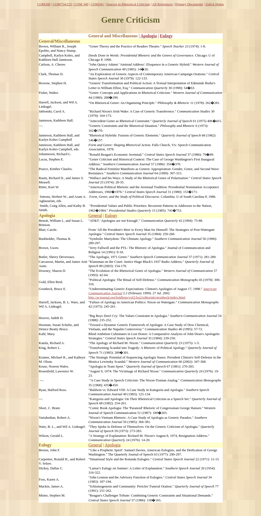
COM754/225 (62, 4)
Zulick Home (214, 4)
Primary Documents (189, 4)
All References (162, 4)
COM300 (43, 4)
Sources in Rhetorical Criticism (128, 4)
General (95, 215)
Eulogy (166, 36)
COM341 (97, 4)
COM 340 (81, 4)
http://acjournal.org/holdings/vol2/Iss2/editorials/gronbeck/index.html (136, 297)
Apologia (148, 36)
